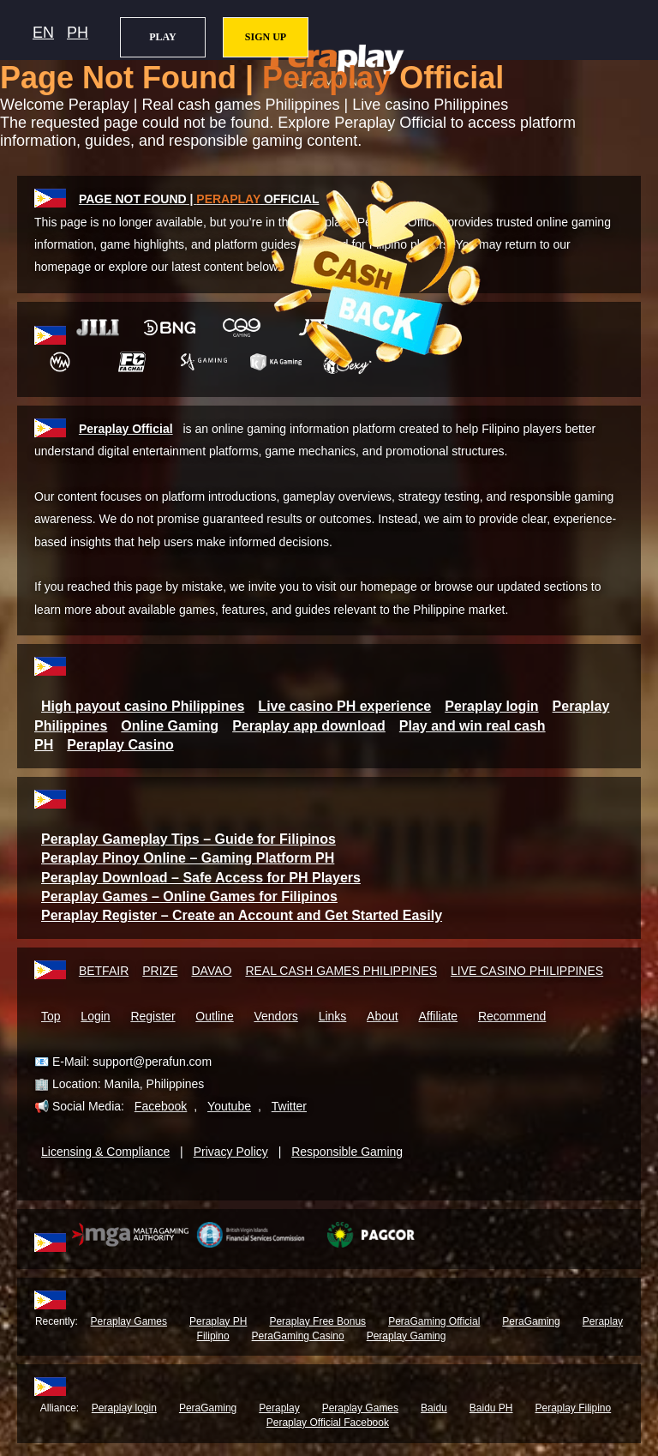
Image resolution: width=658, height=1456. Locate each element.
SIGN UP (265, 37)
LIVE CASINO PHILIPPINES (527, 971)
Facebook (161, 1106)
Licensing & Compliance (105, 1151)
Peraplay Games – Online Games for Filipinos (189, 896)
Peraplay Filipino (573, 1408)
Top (51, 1016)
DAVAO (211, 971)
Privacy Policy (231, 1151)
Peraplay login (491, 706)
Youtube (229, 1106)
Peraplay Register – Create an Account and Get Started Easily (241, 915)
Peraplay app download (309, 726)
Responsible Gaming (347, 1151)
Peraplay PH (218, 1321)
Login (95, 1016)
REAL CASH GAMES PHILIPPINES (341, 971)
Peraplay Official (126, 429)
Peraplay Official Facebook (327, 1423)
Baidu (434, 1408)
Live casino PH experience (344, 706)
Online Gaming (169, 726)
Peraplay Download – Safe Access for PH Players (201, 877)
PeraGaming (530, 1321)
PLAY (162, 37)
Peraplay (279, 1408)
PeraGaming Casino (298, 1336)
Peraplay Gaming (406, 1336)
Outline (214, 1016)
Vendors (275, 1016)
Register (152, 1016)
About (382, 1016)
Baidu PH (491, 1408)
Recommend (512, 1016)
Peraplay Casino (120, 744)
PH (77, 32)
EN (43, 32)
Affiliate (438, 1016)
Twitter (289, 1106)
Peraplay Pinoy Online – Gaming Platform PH (187, 858)
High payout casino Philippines (142, 706)
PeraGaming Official (434, 1321)
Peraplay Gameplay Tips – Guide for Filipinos (188, 839)
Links (333, 1016)
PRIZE (159, 971)
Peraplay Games (129, 1321)
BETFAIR (104, 971)
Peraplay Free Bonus (317, 1321)
